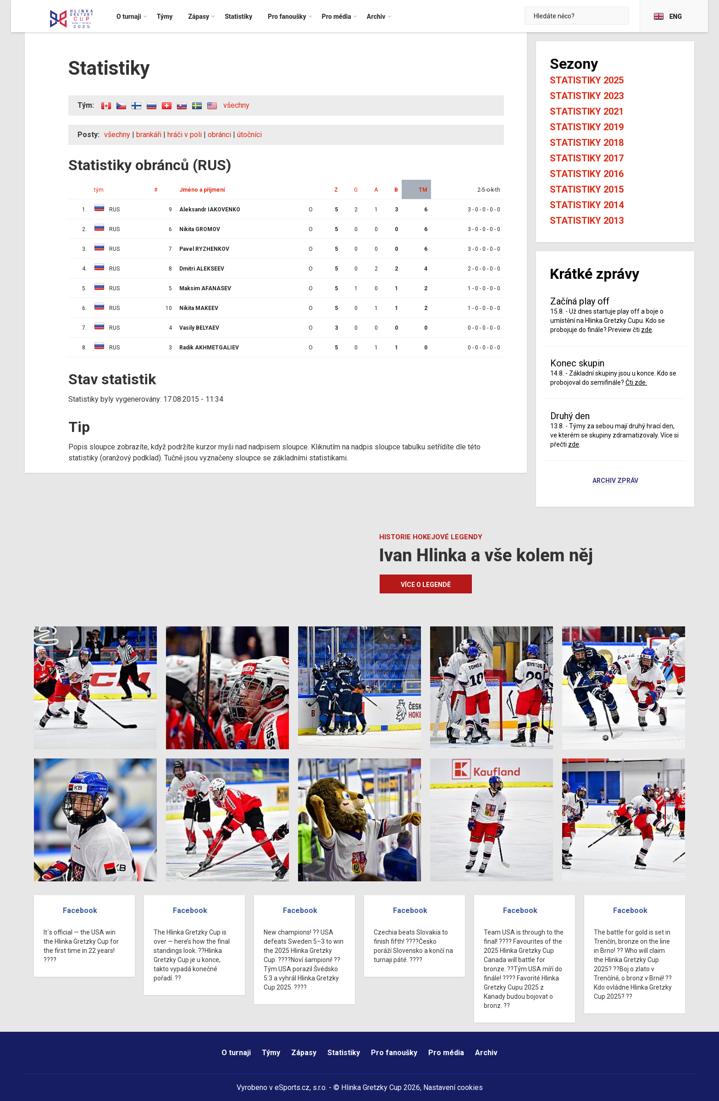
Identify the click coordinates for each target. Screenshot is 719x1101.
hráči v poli (184, 134)
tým (99, 190)
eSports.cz (292, 1087)
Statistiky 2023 (587, 95)
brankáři (148, 134)
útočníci (249, 134)
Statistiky (343, 1052)
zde (646, 329)
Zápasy (303, 1052)
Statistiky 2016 (587, 173)
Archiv (486, 1052)
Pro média (446, 1052)
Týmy (271, 1052)
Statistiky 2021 (587, 111)
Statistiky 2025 (587, 80)
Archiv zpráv (615, 481)
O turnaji (236, 1052)
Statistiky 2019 (587, 127)
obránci (219, 134)
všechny (236, 105)
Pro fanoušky (394, 1052)
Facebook (80, 910)
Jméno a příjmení (202, 190)
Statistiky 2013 (587, 220)
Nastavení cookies (453, 1087)
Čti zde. (636, 382)
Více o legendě (426, 584)
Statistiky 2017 (587, 158)
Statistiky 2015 (587, 189)
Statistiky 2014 (587, 204)
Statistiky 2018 (587, 142)
